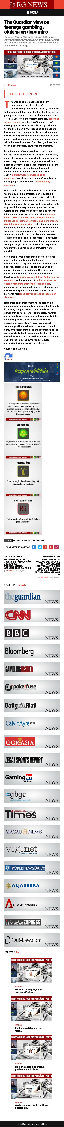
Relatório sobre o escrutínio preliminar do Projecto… (30, 1068)
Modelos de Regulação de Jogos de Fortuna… (28, 991)
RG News (12, 85)
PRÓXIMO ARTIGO (51, 556)
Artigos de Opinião (21, 540)
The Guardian (38, 540)
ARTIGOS (18, 987)
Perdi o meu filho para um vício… (28, 1029)
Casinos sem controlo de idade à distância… (31, 1106)
